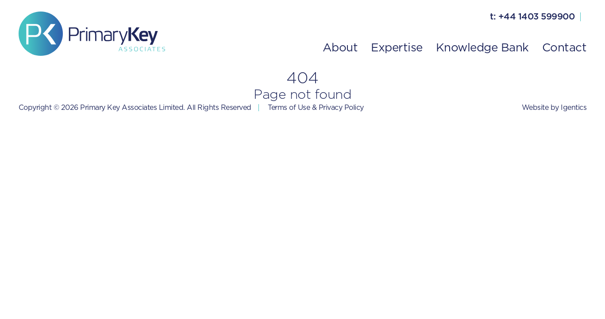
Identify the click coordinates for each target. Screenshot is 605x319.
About (340, 48)
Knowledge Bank (482, 48)
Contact (564, 48)
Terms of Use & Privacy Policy (316, 107)
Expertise (397, 48)
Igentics (573, 107)
